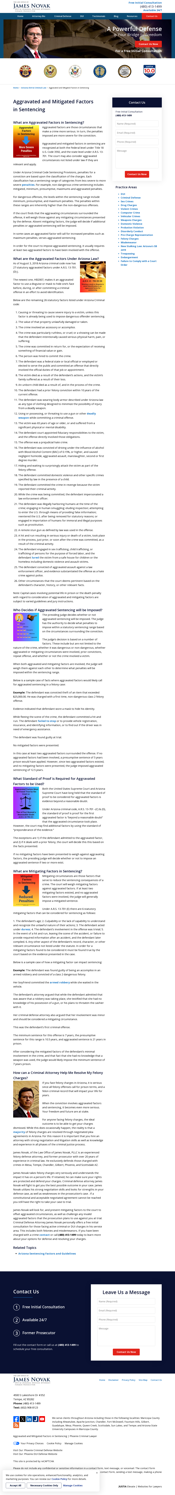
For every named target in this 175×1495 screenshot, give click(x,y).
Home (20, 16)
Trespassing (128, 253)
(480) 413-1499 (151, 6)
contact (44, 1235)
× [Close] (97, 1472)
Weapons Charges (131, 220)
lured (35, 557)
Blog (116, 16)
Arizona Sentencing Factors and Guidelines (47, 1253)
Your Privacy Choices (28, 1443)
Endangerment (129, 257)
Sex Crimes (127, 201)
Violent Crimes (129, 208)
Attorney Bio (38, 16)
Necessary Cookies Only (44, 1485)
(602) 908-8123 (29, 1407)
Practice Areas (126, 187)
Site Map (143, 1380)
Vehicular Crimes (130, 216)
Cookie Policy (54, 1443)
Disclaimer (113, 1380)
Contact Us (151, 16)
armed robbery (60, 982)
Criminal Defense (62, 16)
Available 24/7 (152, 10)
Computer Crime (130, 212)
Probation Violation (132, 227)
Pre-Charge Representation (137, 234)
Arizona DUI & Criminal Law (33, 88)
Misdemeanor (129, 242)
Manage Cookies (74, 1443)
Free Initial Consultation (145, 2)
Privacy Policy (128, 1380)
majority (19, 1132)
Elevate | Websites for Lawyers (140, 1486)
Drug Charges (129, 205)
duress (25, 929)
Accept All (15, 1485)
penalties (28, 184)
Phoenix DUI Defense (35, 1454)
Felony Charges (130, 238)
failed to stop (47, 721)
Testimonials (98, 16)
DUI (82, 16)
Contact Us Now (148, 44)
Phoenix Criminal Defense (38, 1450)
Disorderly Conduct (132, 231)
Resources (132, 16)
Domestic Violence (131, 223)
